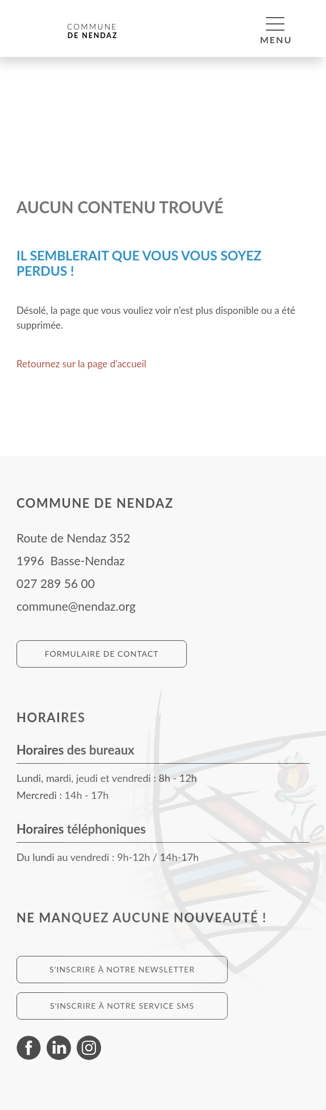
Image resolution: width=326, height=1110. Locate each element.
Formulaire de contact (102, 653)
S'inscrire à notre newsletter (122, 969)
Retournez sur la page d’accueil (81, 364)
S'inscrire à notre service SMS (122, 1005)
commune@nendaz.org (76, 606)
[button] (275, 23)
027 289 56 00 (55, 583)
